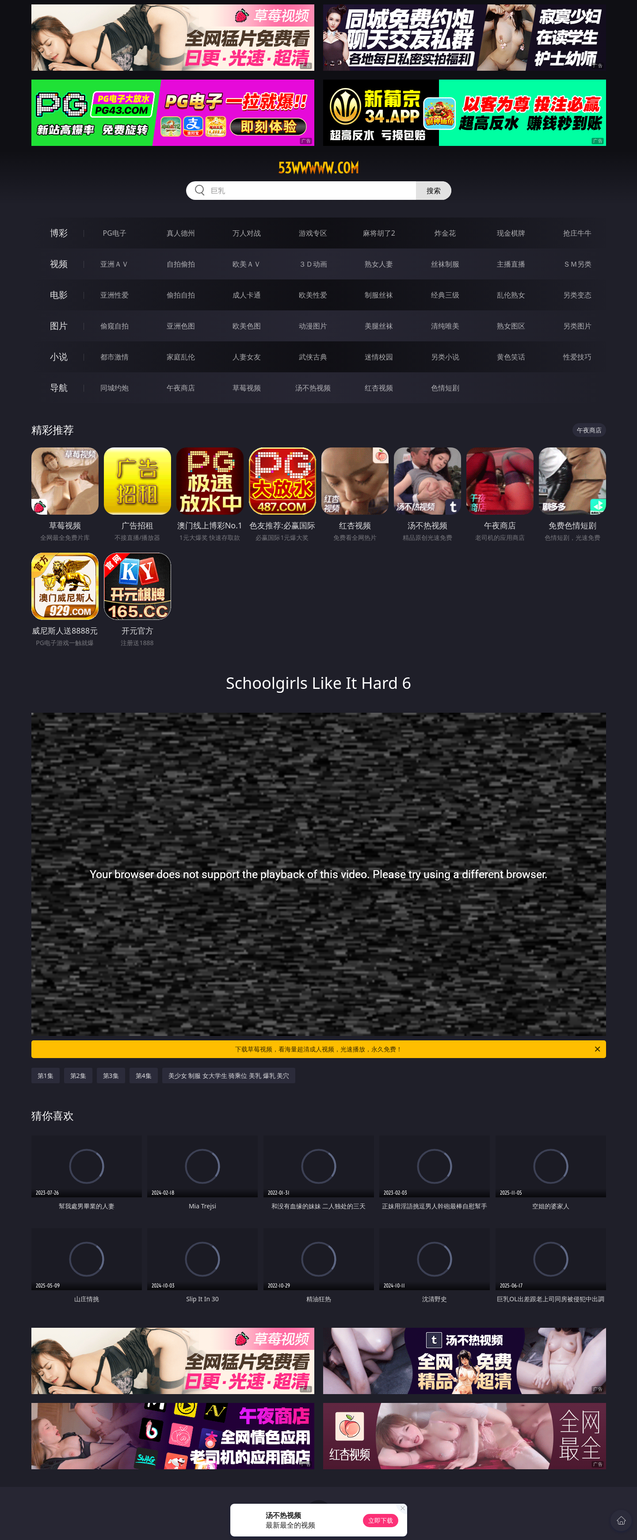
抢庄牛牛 (577, 233)
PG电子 (114, 233)
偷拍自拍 (181, 295)
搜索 (434, 190)
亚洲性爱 (114, 295)
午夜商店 (181, 388)
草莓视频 (247, 388)
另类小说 (445, 357)
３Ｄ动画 (313, 264)
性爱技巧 (577, 357)
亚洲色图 (181, 326)
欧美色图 (247, 326)
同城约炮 (114, 388)
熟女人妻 (379, 264)
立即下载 (380, 1520)
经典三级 (445, 295)
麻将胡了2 (379, 233)
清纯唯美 (445, 326)
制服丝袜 (379, 295)
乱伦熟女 (511, 295)
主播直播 (511, 264)
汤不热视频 (313, 388)
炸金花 (445, 233)
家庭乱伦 (181, 357)
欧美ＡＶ (247, 264)
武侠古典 (313, 357)
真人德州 (181, 233)
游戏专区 (313, 233)
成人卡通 (247, 295)
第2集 (78, 1075)
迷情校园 (379, 357)
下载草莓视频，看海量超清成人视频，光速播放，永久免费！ (418, 1049)
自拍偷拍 (181, 264)
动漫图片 (313, 326)
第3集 (111, 1075)
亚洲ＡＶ (114, 264)
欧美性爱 (313, 295)
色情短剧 (445, 388)
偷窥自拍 (114, 326)
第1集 (45, 1075)
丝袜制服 (445, 264)
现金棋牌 (511, 233)
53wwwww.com (318, 168)
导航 (59, 388)
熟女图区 (511, 326)
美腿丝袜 (379, 326)
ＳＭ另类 (577, 264)
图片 (59, 326)
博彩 (59, 233)
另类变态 (577, 295)
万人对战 (247, 233)
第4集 (144, 1075)
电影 (59, 295)
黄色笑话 (511, 357)
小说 (59, 357)
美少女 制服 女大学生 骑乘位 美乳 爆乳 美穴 (229, 1075)
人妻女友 (247, 357)
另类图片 (577, 326)
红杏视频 (379, 388)
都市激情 (114, 357)
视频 (59, 264)
